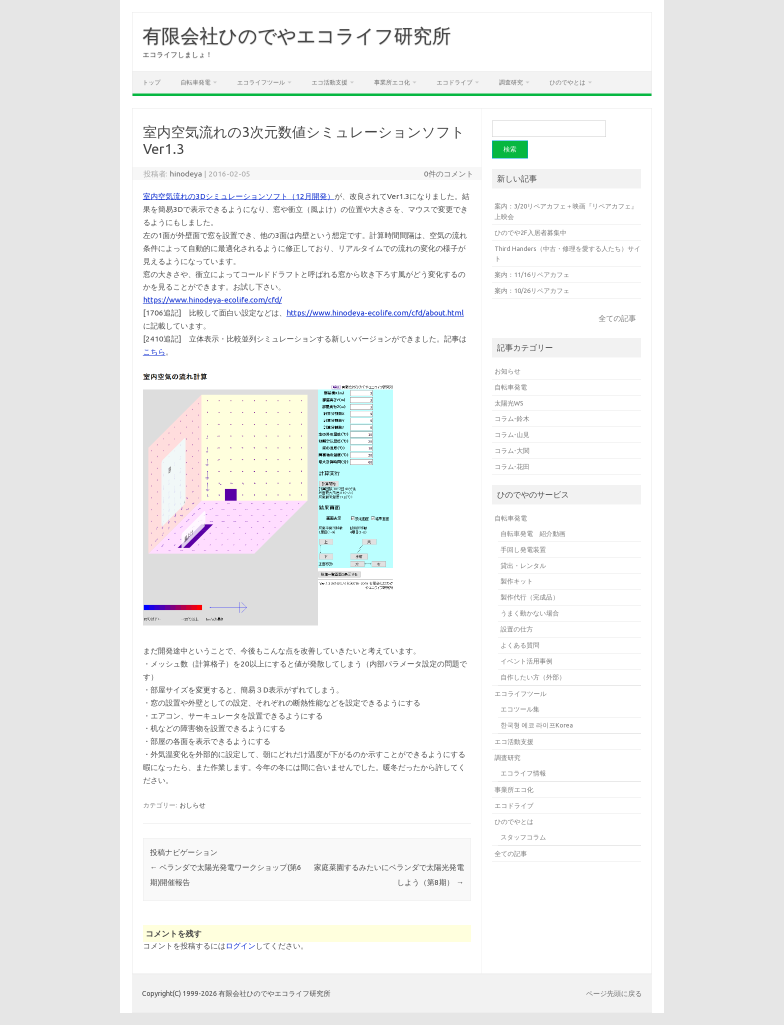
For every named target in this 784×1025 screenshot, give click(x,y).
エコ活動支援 (330, 82)
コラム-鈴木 (512, 418)
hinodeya (186, 174)
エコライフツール (261, 82)
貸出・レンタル (523, 565)
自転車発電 (195, 82)
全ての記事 (617, 318)
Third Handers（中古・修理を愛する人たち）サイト (567, 253)
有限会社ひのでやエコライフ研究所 (296, 35)
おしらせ (193, 805)
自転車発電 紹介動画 (533, 533)
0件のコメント (449, 174)
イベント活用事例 (526, 661)
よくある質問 (520, 645)
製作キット (516, 581)
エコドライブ (454, 82)
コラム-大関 (512, 450)
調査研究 (511, 82)
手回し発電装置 (523, 549)
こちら (154, 352)
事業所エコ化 (392, 82)
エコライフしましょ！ (177, 54)
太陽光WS (509, 403)
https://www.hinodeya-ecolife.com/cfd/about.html (375, 312)
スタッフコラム (523, 837)
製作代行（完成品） (529, 597)
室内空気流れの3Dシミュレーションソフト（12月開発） (238, 196)
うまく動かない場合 (529, 613)
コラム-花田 (512, 466)
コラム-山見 (512, 434)
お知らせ (507, 371)
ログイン (241, 946)
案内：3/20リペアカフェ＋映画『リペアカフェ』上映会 (566, 211)
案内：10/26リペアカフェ (532, 290)
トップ (151, 82)
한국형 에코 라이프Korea (536, 725)
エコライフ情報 (523, 773)
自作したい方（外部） (533, 677)
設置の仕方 (516, 629)
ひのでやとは (568, 82)
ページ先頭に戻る (614, 994)
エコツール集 (520, 709)
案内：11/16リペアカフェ (532, 274)
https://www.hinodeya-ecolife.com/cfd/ (212, 300)
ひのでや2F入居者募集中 (530, 232)
